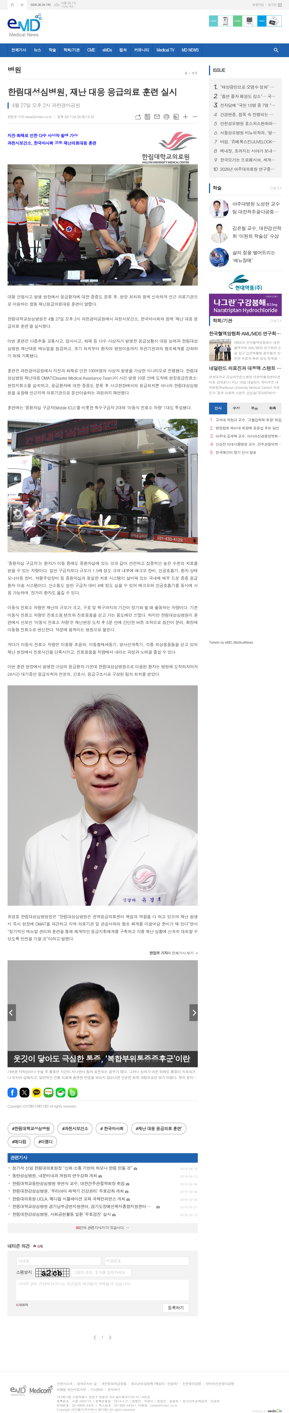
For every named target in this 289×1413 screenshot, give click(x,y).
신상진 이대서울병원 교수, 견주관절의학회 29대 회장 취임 (249, 444)
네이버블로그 (48, 1092)
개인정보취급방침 (113, 1384)
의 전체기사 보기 (171, 953)
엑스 (24, 1092)
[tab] (218, 408)
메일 (157, 117)
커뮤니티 (141, 50)
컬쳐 (122, 50)
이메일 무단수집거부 (71, 1390)
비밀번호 (113, 1261)
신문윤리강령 (191, 1384)
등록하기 (176, 1308)
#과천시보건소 (75, 1128)
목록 (147, 117)
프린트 (166, 117)
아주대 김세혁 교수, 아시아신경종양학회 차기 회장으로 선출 (249, 436)
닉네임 (23, 1261)
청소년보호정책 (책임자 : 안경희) (154, 1384)
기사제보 (96, 1390)
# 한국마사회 (111, 1128)
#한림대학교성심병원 (31, 1128)
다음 (110, 1337)
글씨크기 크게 (185, 117)
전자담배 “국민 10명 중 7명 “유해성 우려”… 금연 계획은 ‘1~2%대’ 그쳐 (248, 105)
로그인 (272, 5)
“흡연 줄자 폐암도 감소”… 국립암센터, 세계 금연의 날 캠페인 (248, 96)
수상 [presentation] (236, 408)
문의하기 (113, 1390)
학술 (52, 50)
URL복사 (138, 117)
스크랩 (176, 117)
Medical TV (165, 50)
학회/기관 (72, 50)
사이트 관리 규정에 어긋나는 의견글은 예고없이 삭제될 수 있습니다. (74, 1284)
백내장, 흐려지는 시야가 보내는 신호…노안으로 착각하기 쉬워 (248, 151)
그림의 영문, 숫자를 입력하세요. (99, 1272)
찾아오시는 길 (87, 1384)
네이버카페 (60, 1092)
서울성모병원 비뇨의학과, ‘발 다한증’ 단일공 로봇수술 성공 (248, 133)
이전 (95, 1337)
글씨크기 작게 (195, 117)
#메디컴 (19, 1142)
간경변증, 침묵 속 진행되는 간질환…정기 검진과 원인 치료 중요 (248, 114)
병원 (195, 73)
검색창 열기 (276, 50)
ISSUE (219, 70)
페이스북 (12, 1092)
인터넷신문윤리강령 (220, 1384)
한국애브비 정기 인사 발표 (236, 452)
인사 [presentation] (218, 408)
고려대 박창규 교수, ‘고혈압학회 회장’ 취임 (249, 420)
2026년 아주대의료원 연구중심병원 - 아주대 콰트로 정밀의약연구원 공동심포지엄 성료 (248, 169)
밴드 (72, 1092)
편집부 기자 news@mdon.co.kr (30, 116)
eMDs (107, 50)
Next (193, 1012)
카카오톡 (36, 1092)
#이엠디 (45, 1142)
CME (91, 50)
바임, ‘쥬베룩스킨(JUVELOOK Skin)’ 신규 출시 (248, 141)
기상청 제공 (67, 6)
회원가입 (258, 5)
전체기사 (18, 50)
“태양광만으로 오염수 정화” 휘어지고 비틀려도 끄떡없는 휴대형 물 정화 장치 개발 (248, 87)
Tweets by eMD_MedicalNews (231, 642)
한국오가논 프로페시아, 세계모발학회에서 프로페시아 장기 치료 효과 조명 (248, 160)
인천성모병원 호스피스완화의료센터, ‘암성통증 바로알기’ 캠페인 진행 (248, 123)
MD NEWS (190, 50)
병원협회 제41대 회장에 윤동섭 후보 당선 (247, 428)
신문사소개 (64, 1384)
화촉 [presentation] (272, 408)
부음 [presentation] (254, 408)
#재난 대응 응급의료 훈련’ (159, 1128)
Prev (12, 1012)
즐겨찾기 (22, 5)
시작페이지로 (12, 5)
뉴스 (37, 50)
